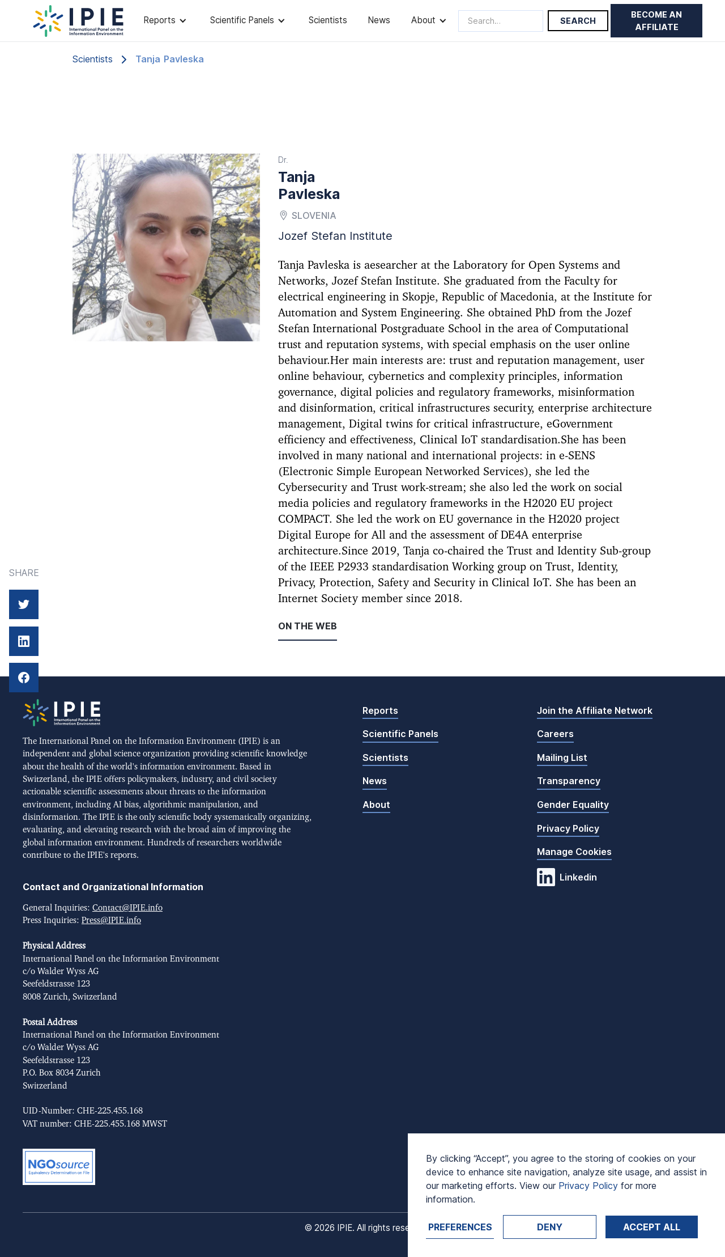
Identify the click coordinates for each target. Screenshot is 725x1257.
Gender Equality (573, 804)
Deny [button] (549, 1227)
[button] (166, 20)
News (379, 20)
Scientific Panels (400, 733)
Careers (555, 733)
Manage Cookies (574, 851)
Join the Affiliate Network (594, 710)
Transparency (568, 780)
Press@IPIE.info (111, 920)
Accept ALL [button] (651, 1227)
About (376, 804)
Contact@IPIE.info (127, 908)
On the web (307, 626)
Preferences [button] (460, 1227)
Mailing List (562, 757)
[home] (78, 21)
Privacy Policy (568, 828)
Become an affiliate (656, 21)
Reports (380, 710)
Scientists (328, 20)
